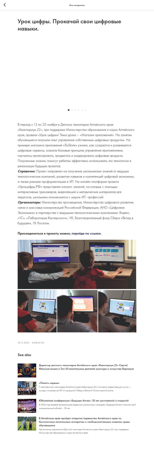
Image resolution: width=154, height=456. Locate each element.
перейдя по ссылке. (87, 233)
